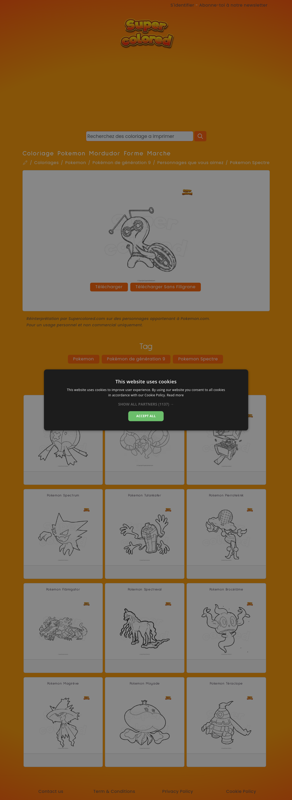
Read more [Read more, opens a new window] (175, 395)
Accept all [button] (146, 416)
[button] (146, 404)
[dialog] (146, 399)
